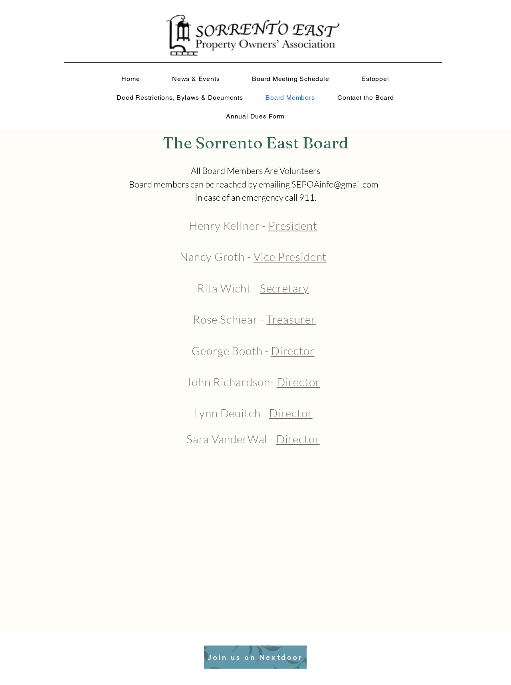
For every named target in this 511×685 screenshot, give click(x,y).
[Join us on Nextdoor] (255, 657)
